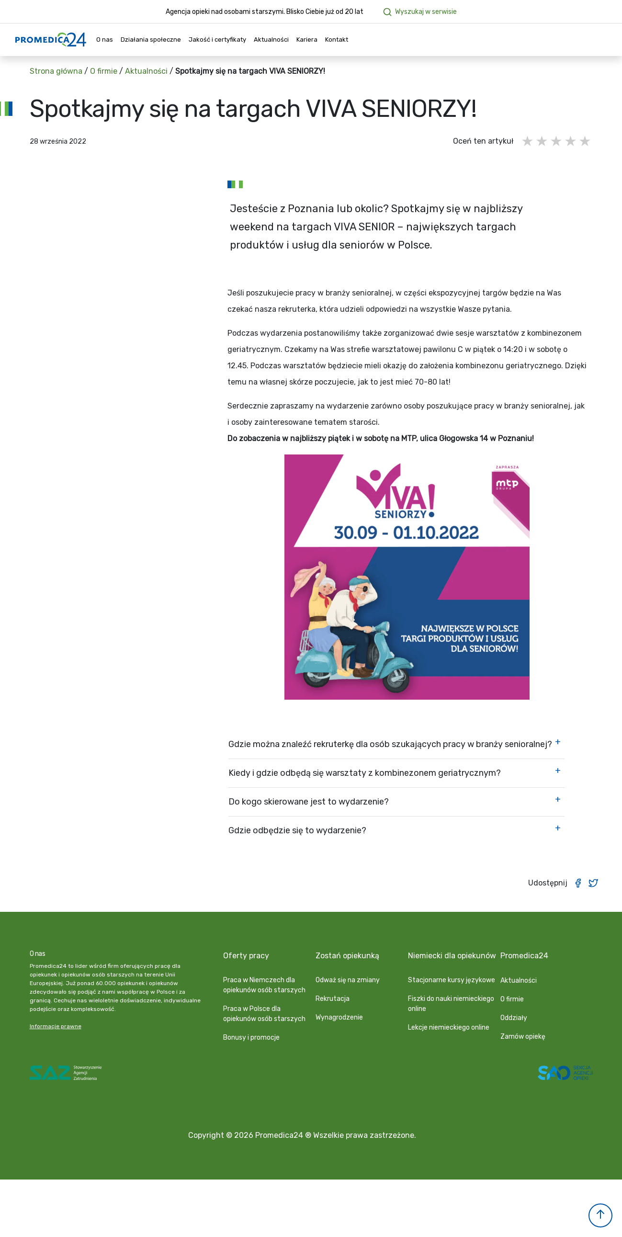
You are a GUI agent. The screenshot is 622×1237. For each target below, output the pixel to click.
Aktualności (271, 39)
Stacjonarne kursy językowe (451, 980)
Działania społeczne (151, 39)
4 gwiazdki (571, 141)
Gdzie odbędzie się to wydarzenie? (297, 830)
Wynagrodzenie (339, 1017)
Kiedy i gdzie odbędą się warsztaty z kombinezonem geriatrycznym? (364, 773)
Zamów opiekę (522, 1037)
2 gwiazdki (542, 141)
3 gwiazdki (557, 141)
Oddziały (513, 1018)
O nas (104, 39)
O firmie (103, 71)
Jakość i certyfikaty (217, 39)
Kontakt (336, 39)
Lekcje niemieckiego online (448, 1027)
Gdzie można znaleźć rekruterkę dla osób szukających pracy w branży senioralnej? (390, 744)
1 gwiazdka (528, 141)
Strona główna (56, 71)
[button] (600, 1215)
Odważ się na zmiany (348, 980)
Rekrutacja (333, 999)
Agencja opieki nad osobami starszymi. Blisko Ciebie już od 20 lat (264, 12)
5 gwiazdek (585, 141)
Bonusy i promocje (251, 1037)
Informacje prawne (55, 1026)
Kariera (306, 39)
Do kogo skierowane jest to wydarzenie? (308, 801)
